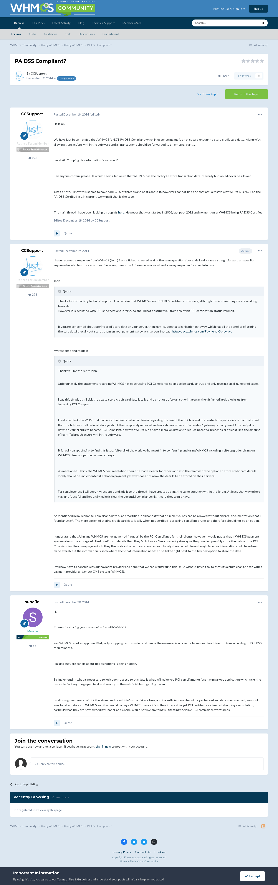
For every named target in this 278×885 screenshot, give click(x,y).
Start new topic (207, 94)
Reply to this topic (246, 94)
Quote (68, 233)
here (121, 212)
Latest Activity (61, 23)
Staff (68, 34)
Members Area (131, 23)
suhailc (32, 602)
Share (223, 76)
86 (32, 645)
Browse (19, 25)
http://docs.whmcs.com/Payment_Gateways (202, 331)
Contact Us (143, 852)
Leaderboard (111, 34)
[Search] (215, 23)
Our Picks (38, 23)
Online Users (87, 34)
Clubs (32, 34)
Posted (71, 114)
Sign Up (258, 8)
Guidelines (50, 34)
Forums (16, 34)
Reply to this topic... (50, 764)
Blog (81, 23)
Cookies (159, 852)
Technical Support (103, 23)
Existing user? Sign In (229, 9)
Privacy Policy (122, 852)
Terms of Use (65, 879)
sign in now (103, 746)
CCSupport (39, 73)
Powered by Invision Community (139, 861)
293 (32, 158)
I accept (252, 876)
